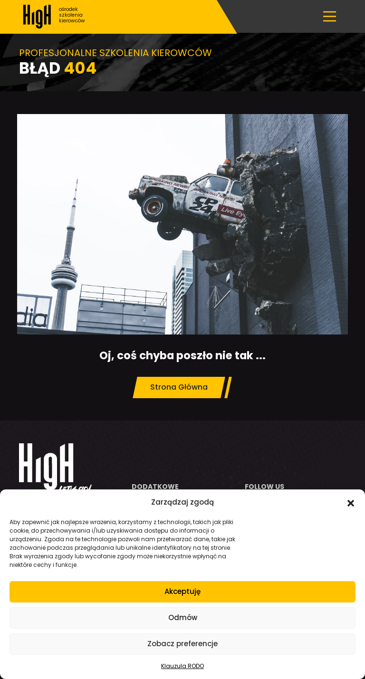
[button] (350, 502)
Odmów (182, 617)
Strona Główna (179, 387)
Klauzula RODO (182, 666)
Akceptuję (182, 591)
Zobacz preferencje (182, 644)
